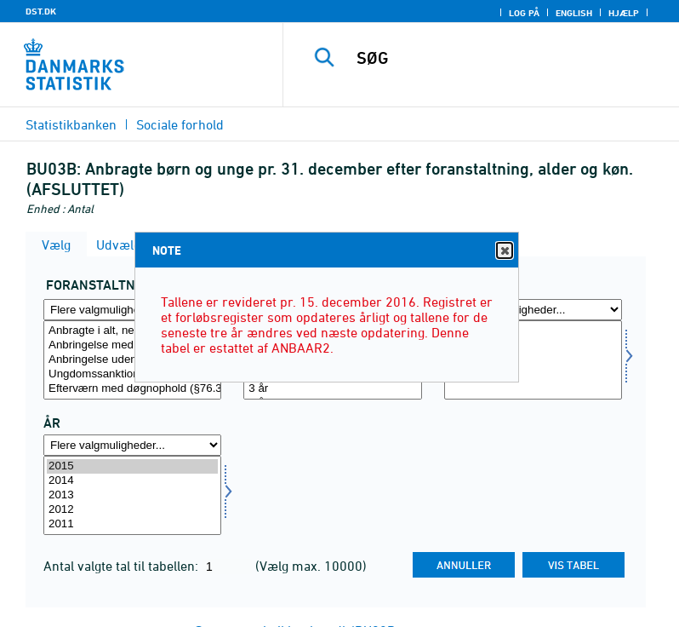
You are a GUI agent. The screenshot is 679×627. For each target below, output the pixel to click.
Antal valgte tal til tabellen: (122, 565)
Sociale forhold (180, 124)
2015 (132, 466)
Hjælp (623, 13)
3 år (332, 389)
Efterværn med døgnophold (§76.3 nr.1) (132, 389)
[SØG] (506, 58)
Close (503, 251)
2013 (132, 495)
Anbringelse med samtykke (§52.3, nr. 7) (132, 345)
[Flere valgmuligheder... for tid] (132, 445)
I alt (533, 331)
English (574, 13)
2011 (132, 524)
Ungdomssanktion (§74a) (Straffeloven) (132, 374)
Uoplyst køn (533, 374)
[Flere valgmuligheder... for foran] (132, 309)
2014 (132, 481)
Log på (524, 13)
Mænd (533, 345)
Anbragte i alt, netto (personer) (132, 331)
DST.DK (41, 11)
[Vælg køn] (533, 360)
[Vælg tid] (132, 495)
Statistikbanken (71, 124)
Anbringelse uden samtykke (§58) (132, 360)
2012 (132, 510)
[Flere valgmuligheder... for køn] (533, 309)
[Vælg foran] (132, 360)
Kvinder (533, 360)
